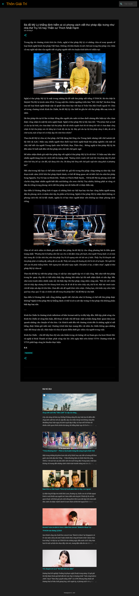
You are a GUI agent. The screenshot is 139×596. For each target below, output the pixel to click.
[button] (25, 35)
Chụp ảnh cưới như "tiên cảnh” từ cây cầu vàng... (60, 413)
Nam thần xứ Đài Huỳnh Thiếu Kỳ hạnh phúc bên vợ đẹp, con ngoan (67, 489)
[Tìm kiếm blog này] (125, 4)
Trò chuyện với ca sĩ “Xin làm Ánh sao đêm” (58, 569)
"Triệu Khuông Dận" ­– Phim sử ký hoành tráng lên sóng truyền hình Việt (69, 451)
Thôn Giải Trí (16, 4)
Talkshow (28, 353)
